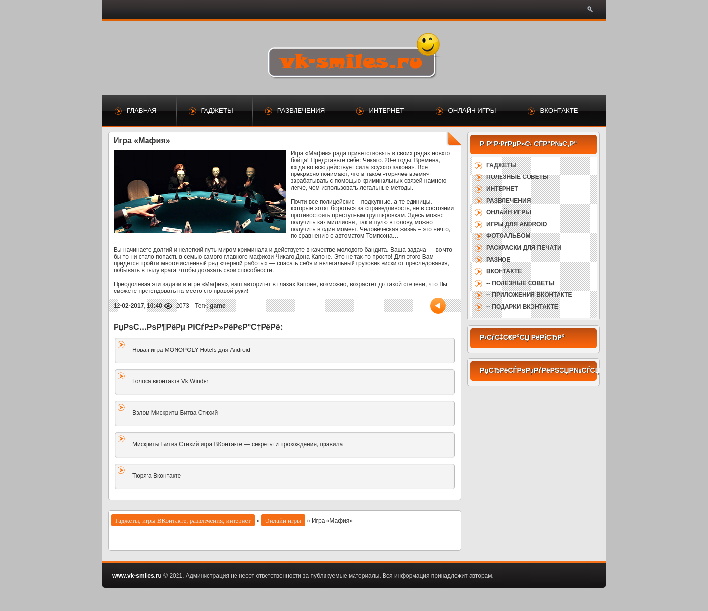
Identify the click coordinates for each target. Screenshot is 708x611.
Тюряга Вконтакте (156, 475)
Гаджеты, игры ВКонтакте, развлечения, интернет (183, 520)
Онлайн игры (472, 110)
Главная (142, 110)
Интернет (386, 110)
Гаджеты (217, 110)
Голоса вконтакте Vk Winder (170, 381)
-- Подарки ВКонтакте (522, 306)
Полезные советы (517, 177)
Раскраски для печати (523, 247)
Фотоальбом (508, 236)
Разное (498, 259)
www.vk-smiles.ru (137, 575)
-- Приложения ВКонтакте (529, 294)
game (217, 305)
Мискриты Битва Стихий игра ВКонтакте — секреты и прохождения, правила (237, 444)
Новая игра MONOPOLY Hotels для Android (191, 350)
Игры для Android (516, 224)
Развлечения (301, 110)
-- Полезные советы (520, 283)
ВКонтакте (559, 110)
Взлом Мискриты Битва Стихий (175, 412)
